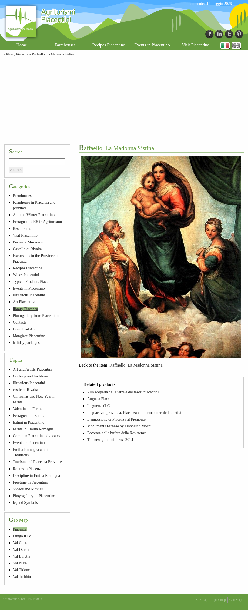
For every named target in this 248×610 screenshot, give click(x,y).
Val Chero (20, 543)
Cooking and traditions (30, 376)
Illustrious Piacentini (29, 295)
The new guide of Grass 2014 (110, 439)
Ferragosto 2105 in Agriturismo (37, 221)
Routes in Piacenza (27, 469)
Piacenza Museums (28, 242)
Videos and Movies (28, 489)
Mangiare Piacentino (29, 336)
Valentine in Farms (27, 409)
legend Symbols (25, 502)
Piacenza (19, 529)
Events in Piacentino (152, 45)
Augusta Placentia (101, 399)
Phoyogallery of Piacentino (34, 496)
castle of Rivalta (25, 389)
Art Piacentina (24, 302)
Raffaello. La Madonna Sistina (53, 54)
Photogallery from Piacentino (35, 315)
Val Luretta (21, 556)
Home (21, 45)
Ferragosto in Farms (28, 415)
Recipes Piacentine (108, 45)
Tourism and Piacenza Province (37, 462)
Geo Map (235, 600)
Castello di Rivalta (27, 249)
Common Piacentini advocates (36, 436)
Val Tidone (21, 570)
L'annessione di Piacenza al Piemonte (116, 419)
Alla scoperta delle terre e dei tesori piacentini (123, 392)
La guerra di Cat (100, 406)
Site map (201, 600)
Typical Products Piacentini (34, 281)
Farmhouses (65, 45)
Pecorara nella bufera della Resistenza (116, 433)
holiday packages (26, 342)
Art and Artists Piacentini (32, 369)
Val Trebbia (22, 576)
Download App (24, 329)
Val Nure (20, 563)
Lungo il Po (22, 536)
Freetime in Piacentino (30, 482)
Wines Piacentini (26, 275)
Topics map (218, 600)
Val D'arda (21, 549)
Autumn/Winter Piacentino (34, 215)
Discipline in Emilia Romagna (36, 475)
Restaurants (22, 228)
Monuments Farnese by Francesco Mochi (119, 426)
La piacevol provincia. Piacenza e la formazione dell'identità (134, 412)
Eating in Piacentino (28, 422)
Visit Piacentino (195, 45)
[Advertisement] (124, 99)
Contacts (19, 322)
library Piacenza (17, 54)
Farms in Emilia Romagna (33, 429)
